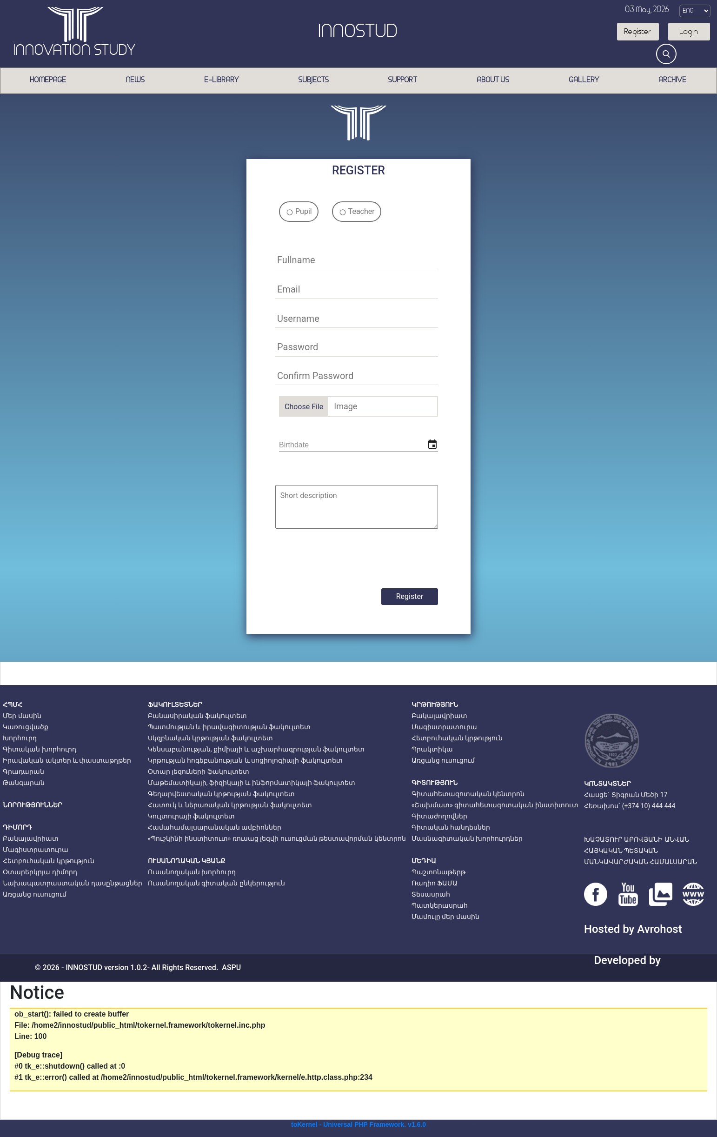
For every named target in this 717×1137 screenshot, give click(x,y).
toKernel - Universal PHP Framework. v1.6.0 (358, 1124)
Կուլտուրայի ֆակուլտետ (191, 816)
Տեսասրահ (431, 894)
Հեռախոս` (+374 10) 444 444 (629, 806)
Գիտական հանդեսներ (451, 827)
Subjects (314, 80)
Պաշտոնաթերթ (438, 872)
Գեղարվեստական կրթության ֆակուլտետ (221, 794)
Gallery (584, 80)
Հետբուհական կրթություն (48, 860)
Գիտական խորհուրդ (39, 749)
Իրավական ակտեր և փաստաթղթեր (67, 760)
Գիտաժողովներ (439, 816)
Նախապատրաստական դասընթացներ (72, 883)
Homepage (48, 80)
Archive (673, 80)
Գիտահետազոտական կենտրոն (468, 794)
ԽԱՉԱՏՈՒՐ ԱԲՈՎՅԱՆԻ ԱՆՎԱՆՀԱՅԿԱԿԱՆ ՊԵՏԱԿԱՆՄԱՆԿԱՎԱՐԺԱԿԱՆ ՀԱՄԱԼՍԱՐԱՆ (640, 850)
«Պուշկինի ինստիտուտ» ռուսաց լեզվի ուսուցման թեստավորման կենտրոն (277, 838)
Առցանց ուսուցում (34, 894)
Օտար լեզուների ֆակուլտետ (198, 771)
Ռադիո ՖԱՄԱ (435, 883)
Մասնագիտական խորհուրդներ (467, 838)
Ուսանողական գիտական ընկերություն (216, 883)
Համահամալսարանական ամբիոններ (214, 827)
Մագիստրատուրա (35, 849)
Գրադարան (23, 771)
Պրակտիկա (432, 749)
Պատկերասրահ (440, 905)
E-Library (222, 80)
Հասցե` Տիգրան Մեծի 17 (625, 794)
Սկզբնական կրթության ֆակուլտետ (210, 738)
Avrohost (659, 929)
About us (493, 80)
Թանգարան (24, 782)
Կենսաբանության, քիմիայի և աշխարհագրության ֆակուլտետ (256, 749)
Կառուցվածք (25, 727)
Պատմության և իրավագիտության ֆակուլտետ (229, 727)
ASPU (231, 967)
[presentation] (349, 559)
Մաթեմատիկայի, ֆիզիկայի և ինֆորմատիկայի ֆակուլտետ (252, 782)
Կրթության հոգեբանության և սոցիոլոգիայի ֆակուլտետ (245, 760)
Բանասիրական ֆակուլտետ (197, 715)
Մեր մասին (22, 715)
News (135, 80)
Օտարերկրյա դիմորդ (40, 872)
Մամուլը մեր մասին (445, 916)
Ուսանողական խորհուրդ (192, 872)
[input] (358, 445)
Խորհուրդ (20, 738)
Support (403, 80)
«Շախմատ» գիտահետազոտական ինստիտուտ (495, 805)
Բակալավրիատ (31, 838)
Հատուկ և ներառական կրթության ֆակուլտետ (230, 805)
